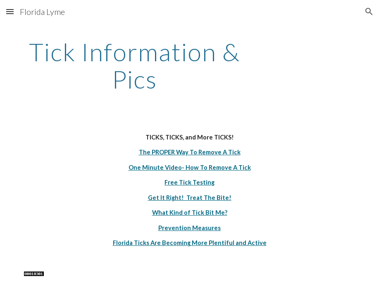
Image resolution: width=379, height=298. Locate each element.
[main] (134, 65)
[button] (10, 11)
